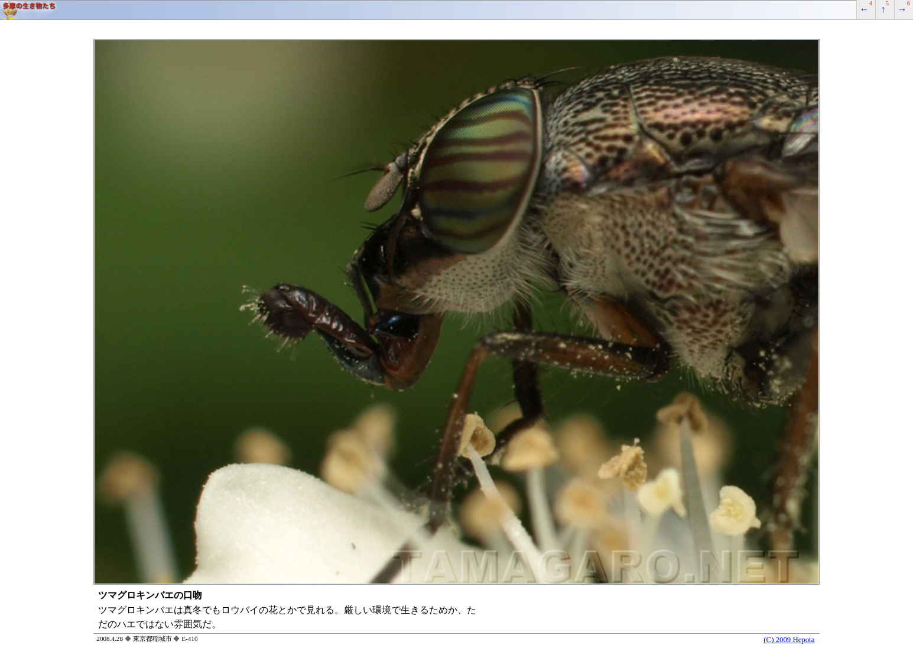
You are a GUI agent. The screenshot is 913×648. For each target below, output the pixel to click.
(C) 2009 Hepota (788, 640)
